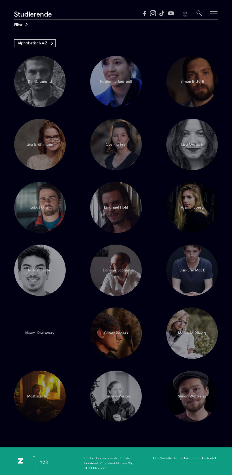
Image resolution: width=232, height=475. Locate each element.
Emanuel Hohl (116, 207)
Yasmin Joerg (192, 207)
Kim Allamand (40, 81)
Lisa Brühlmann (39, 144)
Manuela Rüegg (192, 333)
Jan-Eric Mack (192, 270)
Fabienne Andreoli (116, 81)
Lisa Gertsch (192, 144)
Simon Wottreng (192, 396)
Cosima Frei (116, 144)
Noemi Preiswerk (39, 333)
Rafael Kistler (40, 270)
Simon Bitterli (192, 81)
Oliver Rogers (116, 333)
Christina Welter (116, 396)
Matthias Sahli (39, 396)
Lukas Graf (40, 207)
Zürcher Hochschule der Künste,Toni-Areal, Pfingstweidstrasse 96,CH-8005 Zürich (108, 463)
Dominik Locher (116, 270)
